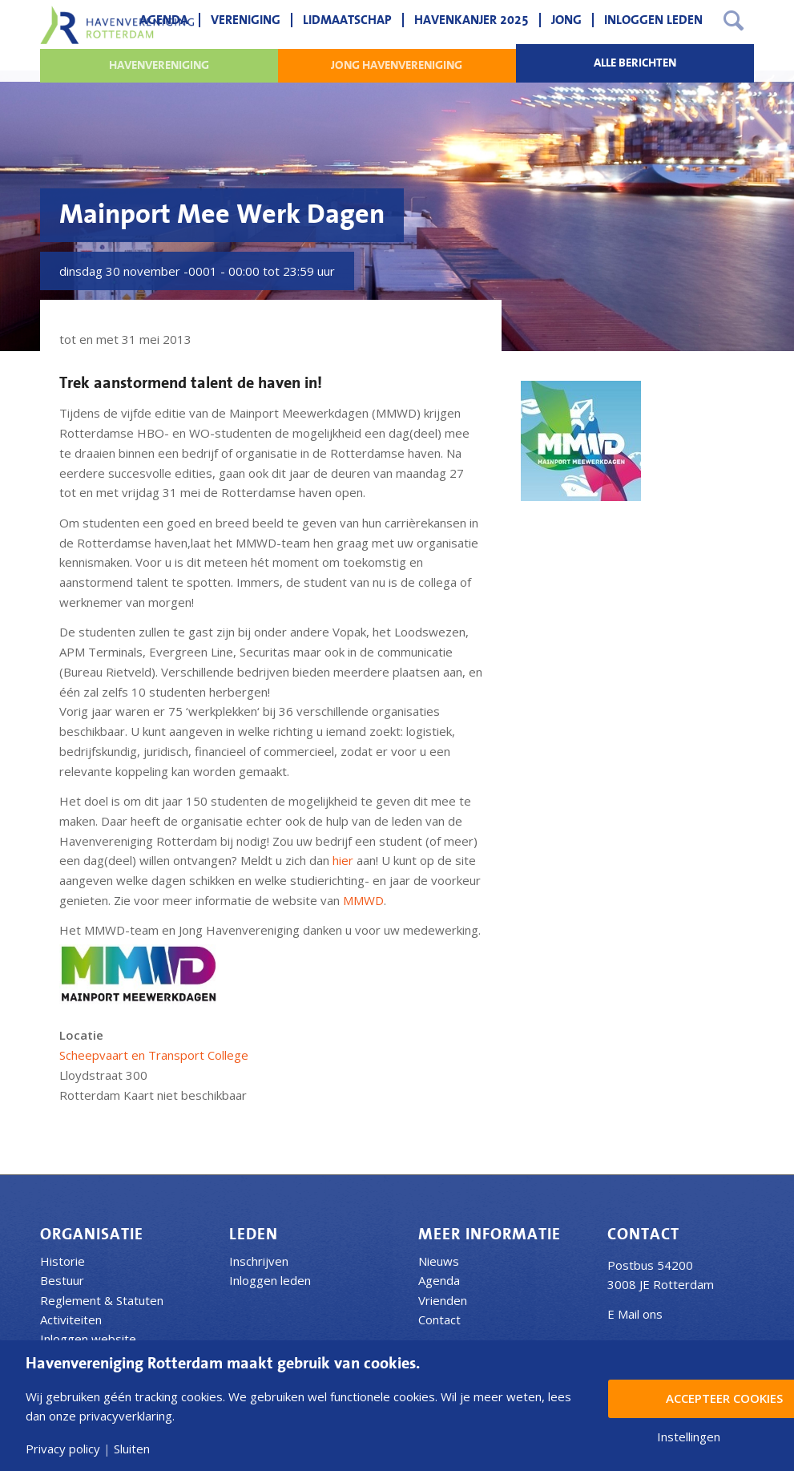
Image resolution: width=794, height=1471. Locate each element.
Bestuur (62, 1280)
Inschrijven (258, 1261)
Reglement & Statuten (101, 1300)
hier (345, 860)
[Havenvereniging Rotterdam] (117, 25)
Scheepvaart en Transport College (153, 1055)
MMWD (363, 900)
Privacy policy (63, 1449)
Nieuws (438, 1261)
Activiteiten (71, 1319)
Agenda (439, 1280)
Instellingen (688, 1437)
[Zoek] (733, 20)
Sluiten (132, 1449)
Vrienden (442, 1300)
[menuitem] (164, 20)
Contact (439, 1319)
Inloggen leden (270, 1280)
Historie (62, 1261)
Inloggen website (88, 1339)
